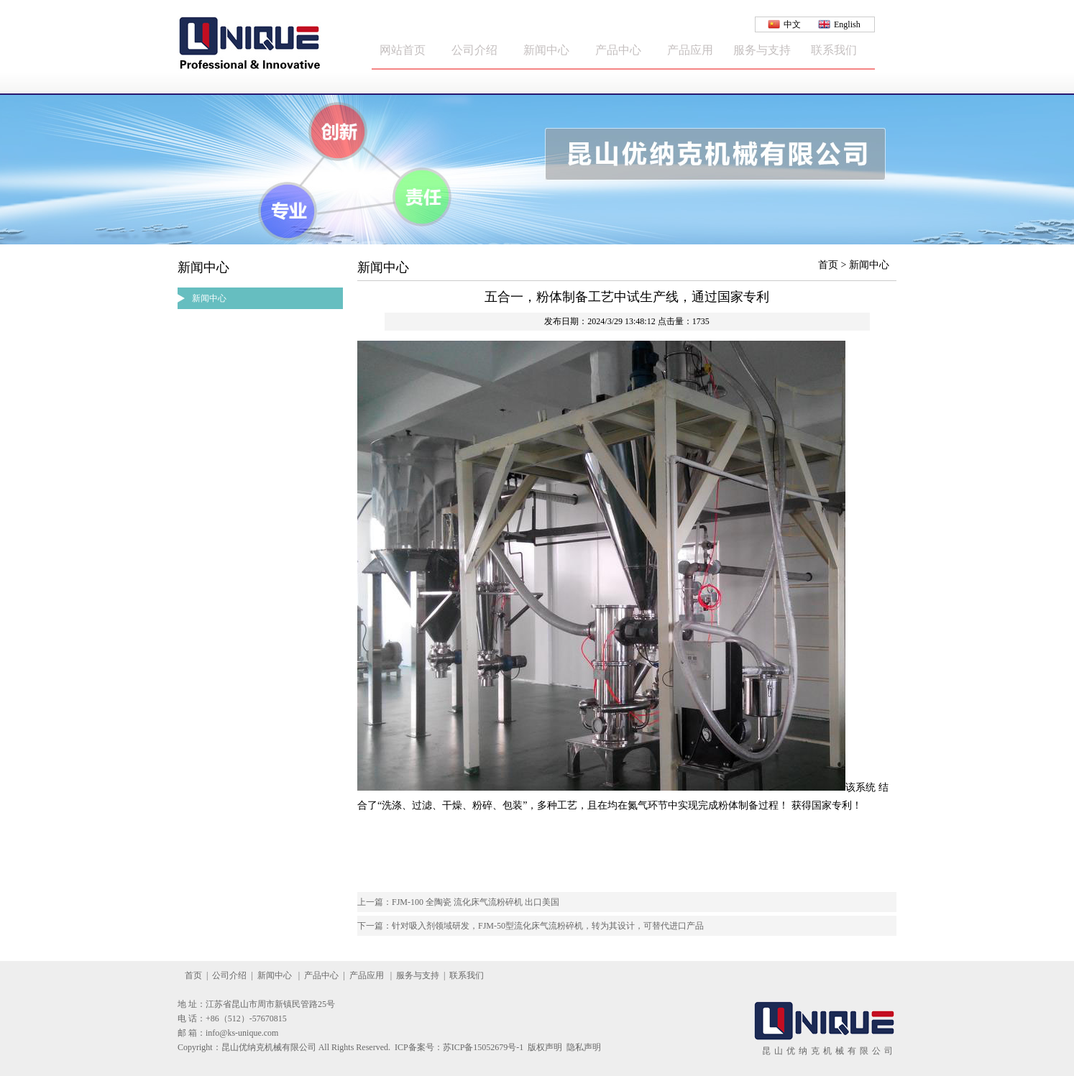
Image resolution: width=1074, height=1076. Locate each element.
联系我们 (834, 50)
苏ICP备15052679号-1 (483, 1047)
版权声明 (545, 1047)
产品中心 (618, 50)
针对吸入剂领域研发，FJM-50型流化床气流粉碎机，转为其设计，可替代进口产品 (548, 926)
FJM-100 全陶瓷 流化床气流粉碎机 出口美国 (475, 902)
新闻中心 (546, 50)
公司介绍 (474, 50)
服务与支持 (762, 50)
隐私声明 (583, 1047)
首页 (193, 975)
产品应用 (690, 50)
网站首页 (403, 50)
